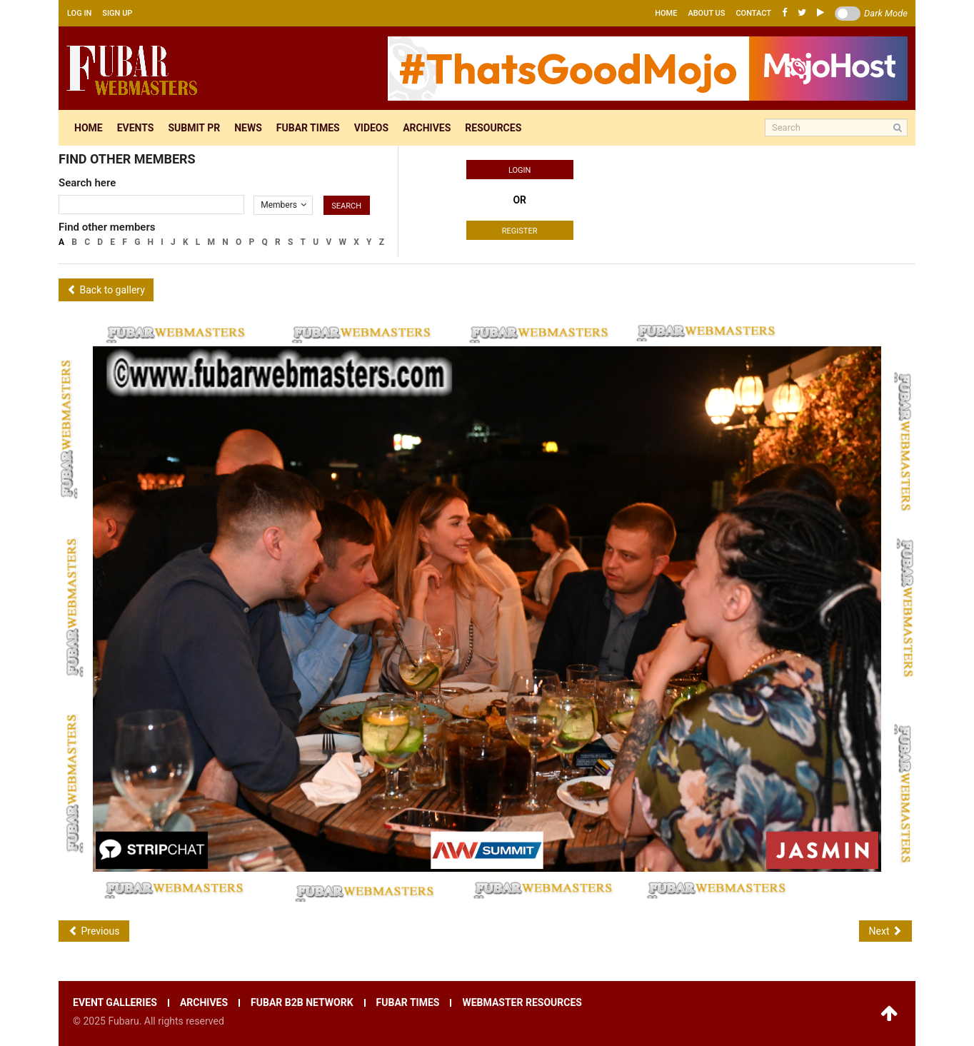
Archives (427, 128)
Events (135, 128)
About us (706, 13)
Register (520, 231)
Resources (493, 128)
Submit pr (194, 128)
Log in (79, 13)
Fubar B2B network (302, 1003)
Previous (94, 931)
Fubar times (308, 128)
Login (519, 170)
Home (666, 13)
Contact (753, 13)
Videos (371, 128)
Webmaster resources (521, 1003)
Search (346, 206)
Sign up (117, 13)
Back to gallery (106, 290)
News (248, 128)
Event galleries (115, 1003)
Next (885, 931)
